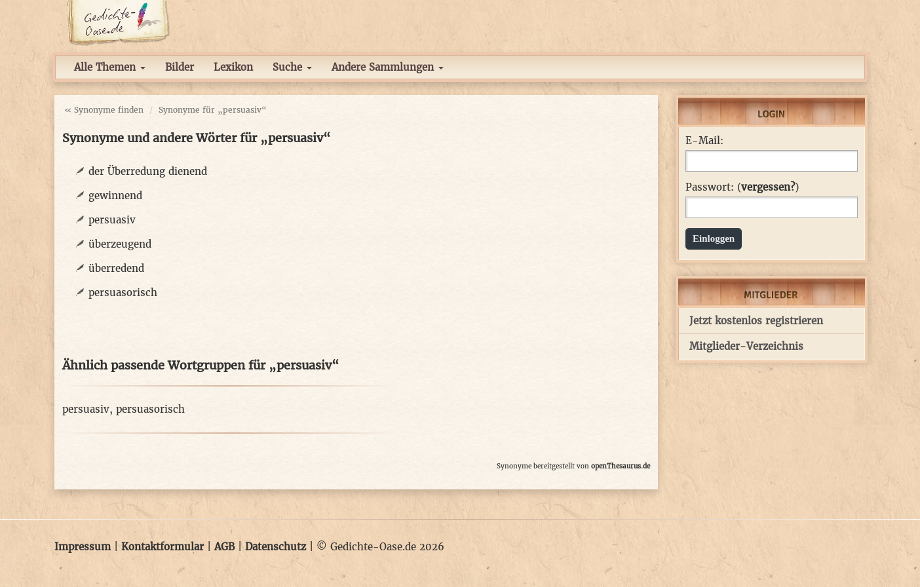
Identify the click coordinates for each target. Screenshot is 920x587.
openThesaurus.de (620, 466)
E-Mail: (704, 141)
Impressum (82, 546)
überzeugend (119, 244)
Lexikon (233, 67)
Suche (292, 67)
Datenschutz (275, 546)
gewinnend (115, 195)
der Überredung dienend (147, 171)
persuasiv (112, 220)
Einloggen (714, 238)
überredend (116, 268)
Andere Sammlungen (388, 67)
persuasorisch (122, 292)
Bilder (179, 67)
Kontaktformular (162, 546)
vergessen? (768, 187)
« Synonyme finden (104, 110)
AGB (224, 546)
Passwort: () (742, 187)
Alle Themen (109, 67)
